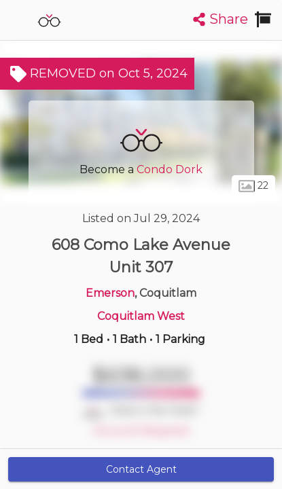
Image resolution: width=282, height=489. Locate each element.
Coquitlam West (141, 316)
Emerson (110, 293)
